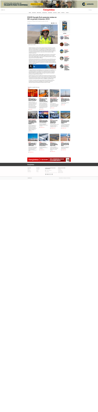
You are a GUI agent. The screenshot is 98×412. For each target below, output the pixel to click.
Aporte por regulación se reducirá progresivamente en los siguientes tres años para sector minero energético (32, 122)
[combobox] (92, 10)
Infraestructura (66, 35)
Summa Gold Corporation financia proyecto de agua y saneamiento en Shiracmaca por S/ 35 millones (66, 59)
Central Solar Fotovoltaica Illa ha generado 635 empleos (66, 51)
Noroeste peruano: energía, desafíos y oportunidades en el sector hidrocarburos (43, 121)
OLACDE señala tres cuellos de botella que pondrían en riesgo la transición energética (65, 122)
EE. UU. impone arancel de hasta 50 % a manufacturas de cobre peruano (66, 44)
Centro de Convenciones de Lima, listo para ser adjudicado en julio (66, 37)
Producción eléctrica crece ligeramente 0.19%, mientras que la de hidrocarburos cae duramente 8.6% (65, 100)
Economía (29, 119)
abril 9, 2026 (30, 109)
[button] (51, 23)
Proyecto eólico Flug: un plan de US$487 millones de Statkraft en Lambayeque (32, 99)
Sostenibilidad (66, 56)
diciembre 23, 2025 (42, 127)
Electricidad (66, 49)
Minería (65, 42)
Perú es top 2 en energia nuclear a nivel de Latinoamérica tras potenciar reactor (53, 122)
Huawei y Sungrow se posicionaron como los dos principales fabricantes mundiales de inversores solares (54, 100)
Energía (33, 119)
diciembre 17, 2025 (53, 151)
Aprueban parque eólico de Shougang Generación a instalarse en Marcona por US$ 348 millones (32, 144)
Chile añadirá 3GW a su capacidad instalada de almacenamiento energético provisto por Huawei (43, 144)
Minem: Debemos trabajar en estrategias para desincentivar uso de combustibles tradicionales (43, 100)
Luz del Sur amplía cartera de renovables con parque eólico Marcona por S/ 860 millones (65, 144)
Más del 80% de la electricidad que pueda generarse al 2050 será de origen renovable (54, 144)
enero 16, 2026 (41, 109)
